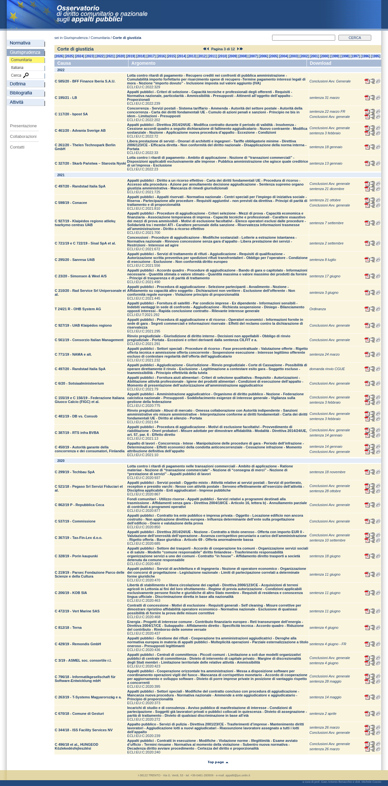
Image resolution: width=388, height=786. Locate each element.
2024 (79, 56)
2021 (110, 56)
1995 (375, 56)
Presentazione (23, 125)
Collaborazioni (23, 136)
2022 (99, 56)
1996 (365, 56)
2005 (273, 56)
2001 (314, 56)
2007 (253, 56)
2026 (59, 56)
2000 (324, 56)
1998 (344, 56)
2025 (69, 56)
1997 (355, 56)
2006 (263, 56)
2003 (294, 56)
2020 (120, 56)
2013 (191, 56)
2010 (222, 56)
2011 (212, 56)
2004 (283, 56)
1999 (334, 56)
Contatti (17, 147)
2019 (130, 56)
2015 (171, 56)
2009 (232, 56)
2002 (304, 56)
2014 (181, 56)
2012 (201, 56)
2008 (242, 56)
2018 (140, 56)
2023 (89, 56)
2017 (151, 56)
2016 (161, 56)
